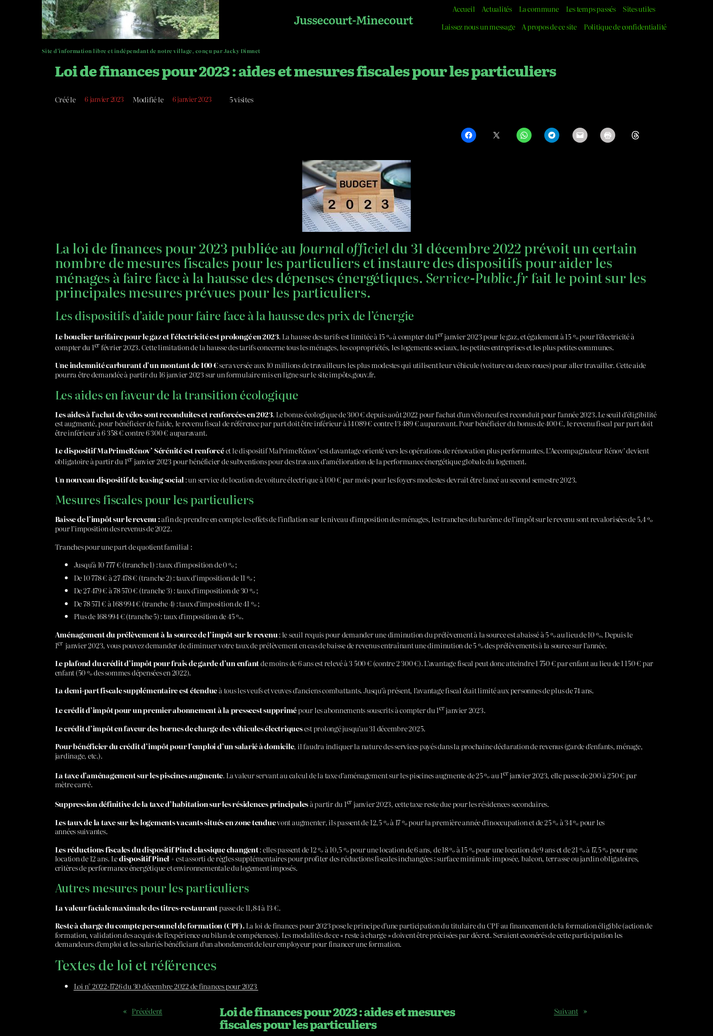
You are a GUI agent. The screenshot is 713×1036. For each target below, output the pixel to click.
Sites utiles (639, 8)
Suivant (566, 1010)
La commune (539, 8)
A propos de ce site (549, 26)
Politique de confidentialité (625, 26)
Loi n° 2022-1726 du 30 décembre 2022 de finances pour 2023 (166, 986)
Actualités (497, 8)
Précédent (147, 1010)
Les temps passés (591, 8)
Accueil (464, 8)
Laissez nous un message (478, 26)
